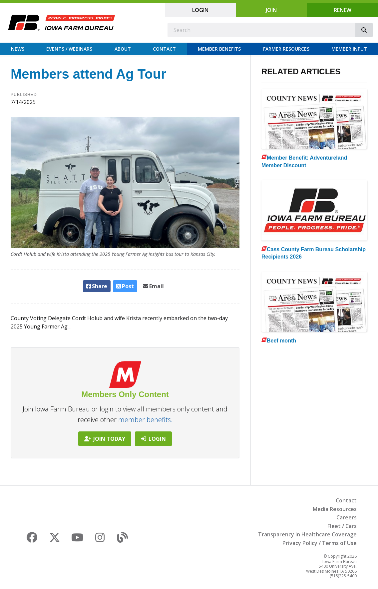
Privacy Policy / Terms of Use (319, 543)
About (123, 49)
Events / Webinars (69, 49)
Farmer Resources (286, 49)
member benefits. (145, 419)
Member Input (349, 49)
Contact (164, 49)
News (17, 49)
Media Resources (335, 509)
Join (271, 10)
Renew (342, 10)
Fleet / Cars (342, 526)
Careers (346, 517)
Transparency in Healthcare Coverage (307, 534)
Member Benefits (219, 49)
